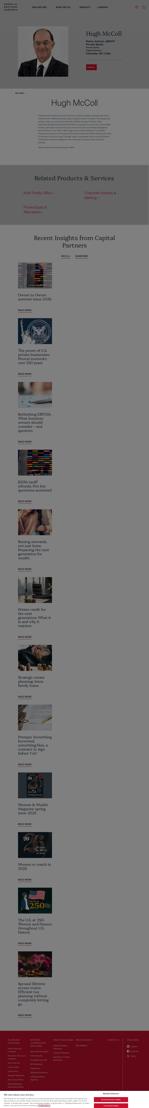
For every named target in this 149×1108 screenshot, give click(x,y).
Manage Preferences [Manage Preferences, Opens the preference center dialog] (111, 1093)
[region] (74, 1099)
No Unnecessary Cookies (111, 1099)
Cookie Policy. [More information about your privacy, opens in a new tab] (44, 1105)
